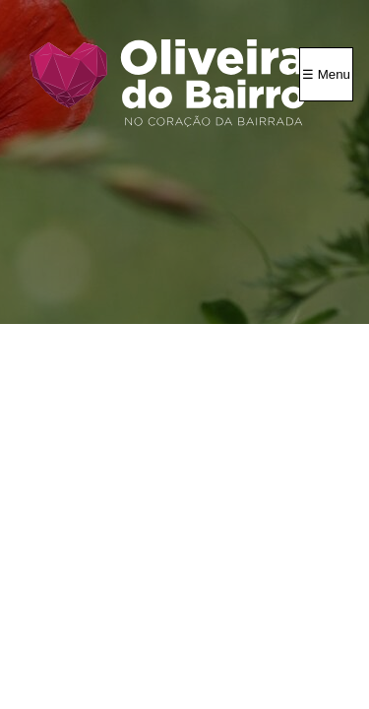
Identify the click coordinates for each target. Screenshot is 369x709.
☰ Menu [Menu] (326, 74)
